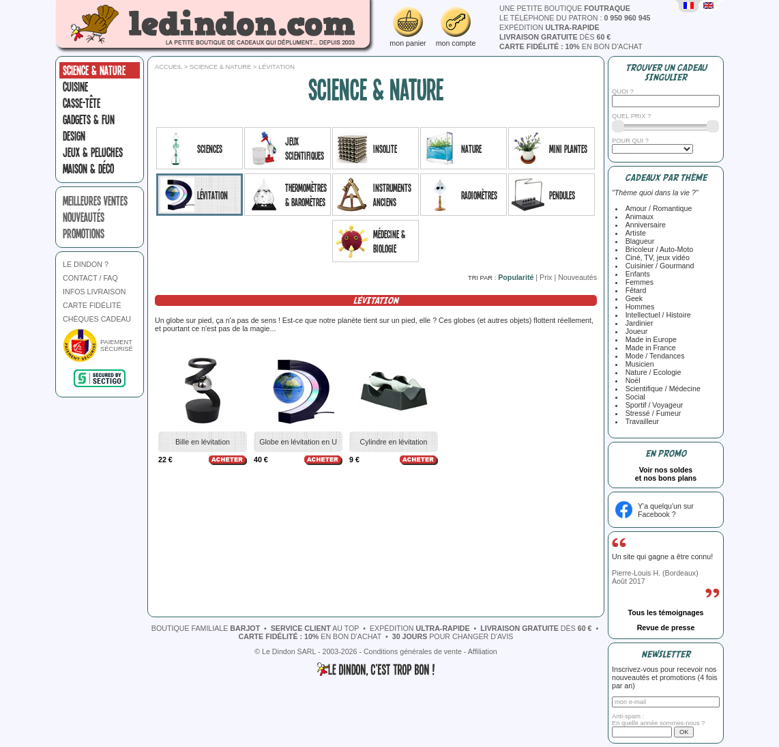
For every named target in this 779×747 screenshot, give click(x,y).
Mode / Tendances (653, 356)
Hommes (638, 306)
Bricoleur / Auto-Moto (657, 249)
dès (555, 37)
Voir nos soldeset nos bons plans (666, 474)
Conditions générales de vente (413, 651)
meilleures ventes (95, 201)
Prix (546, 277)
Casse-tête (81, 103)
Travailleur (640, 421)
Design (74, 136)
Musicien (637, 364)
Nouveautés (577, 277)
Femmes (637, 282)
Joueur (634, 331)
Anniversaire (643, 225)
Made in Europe (649, 339)
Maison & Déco (88, 168)
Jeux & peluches (93, 152)
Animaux (637, 216)
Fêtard (634, 290)
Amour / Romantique (656, 208)
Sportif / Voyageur (652, 405)
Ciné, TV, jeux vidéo (655, 257)
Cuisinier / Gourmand (657, 266)
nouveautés (83, 217)
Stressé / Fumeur (651, 413)
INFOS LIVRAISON (94, 291)
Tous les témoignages (665, 612)
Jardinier (637, 323)
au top (315, 628)
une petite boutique (564, 8)
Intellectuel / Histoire (656, 315)
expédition (549, 27)
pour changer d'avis (453, 636)
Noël (630, 380)
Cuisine (75, 87)
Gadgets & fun (89, 119)
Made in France (648, 347)
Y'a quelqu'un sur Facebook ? (666, 510)
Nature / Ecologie (651, 372)
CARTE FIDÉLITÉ (92, 305)
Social (633, 397)
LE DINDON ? (85, 264)
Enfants (635, 274)
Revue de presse (666, 627)
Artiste (633, 233)
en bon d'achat (571, 46)
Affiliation (482, 651)
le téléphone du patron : (575, 18)
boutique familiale (205, 628)
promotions (83, 233)
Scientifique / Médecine (661, 388)
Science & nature (94, 70)
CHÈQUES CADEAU (97, 319)
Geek (632, 298)
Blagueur (638, 241)
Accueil (168, 67)
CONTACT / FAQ (90, 278)
